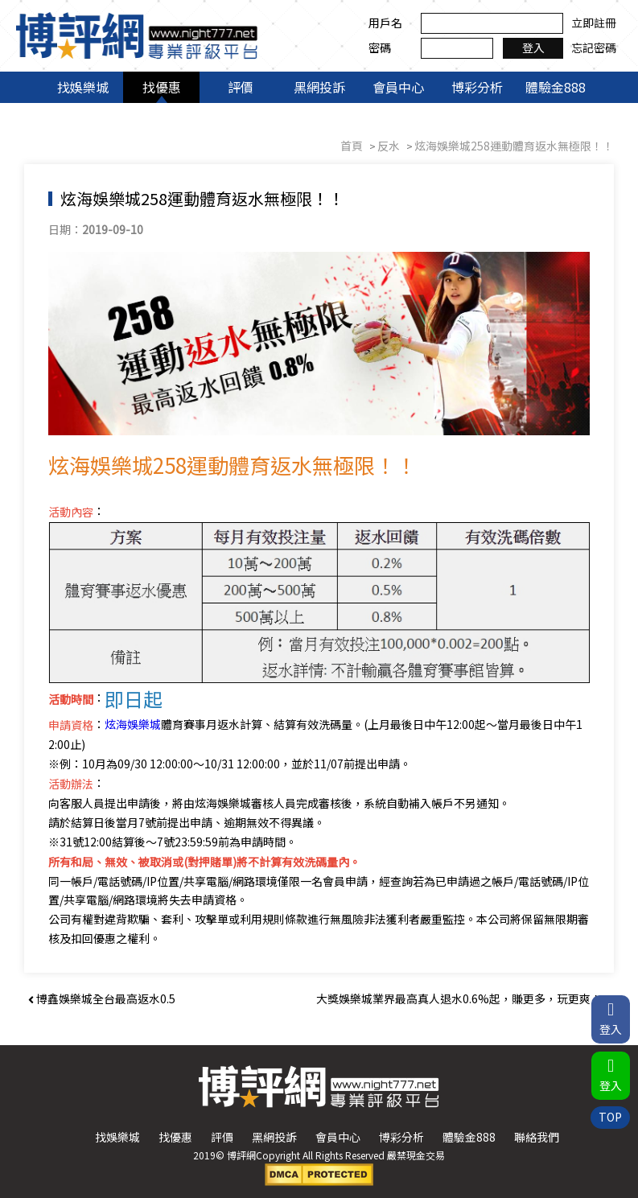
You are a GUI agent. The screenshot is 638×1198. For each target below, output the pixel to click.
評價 (240, 87)
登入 (533, 47)
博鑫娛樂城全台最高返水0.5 (101, 998)
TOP (610, 1117)
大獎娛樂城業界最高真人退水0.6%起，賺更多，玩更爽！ (463, 998)
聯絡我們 (536, 1137)
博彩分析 (477, 87)
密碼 (379, 47)
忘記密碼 (593, 47)
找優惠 (161, 87)
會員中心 (398, 87)
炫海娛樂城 (133, 724)
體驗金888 (555, 87)
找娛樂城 (83, 87)
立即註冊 (593, 22)
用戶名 (385, 22)
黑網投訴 (319, 87)
